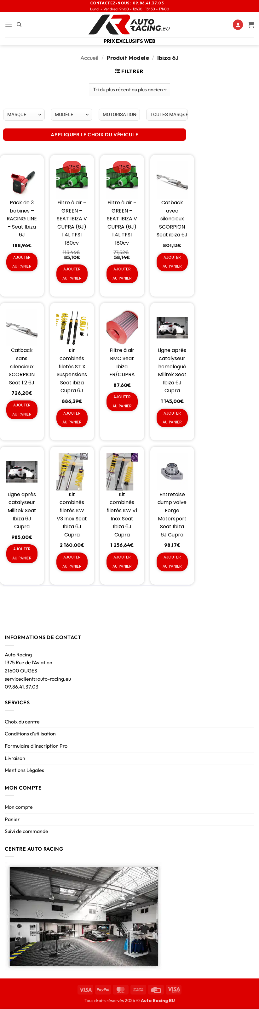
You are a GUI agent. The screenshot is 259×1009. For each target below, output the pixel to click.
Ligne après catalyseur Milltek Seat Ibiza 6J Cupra (22, 510)
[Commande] (129, 89)
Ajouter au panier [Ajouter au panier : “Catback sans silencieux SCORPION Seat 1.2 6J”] (22, 409)
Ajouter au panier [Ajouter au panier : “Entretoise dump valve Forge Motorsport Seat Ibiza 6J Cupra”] (172, 561)
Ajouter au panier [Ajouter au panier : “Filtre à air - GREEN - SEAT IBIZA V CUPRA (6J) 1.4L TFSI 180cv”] (72, 273)
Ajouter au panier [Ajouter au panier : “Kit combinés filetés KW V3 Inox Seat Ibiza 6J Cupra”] (72, 561)
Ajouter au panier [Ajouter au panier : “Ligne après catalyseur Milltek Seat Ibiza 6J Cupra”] (22, 553)
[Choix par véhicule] (24, 115)
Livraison (15, 758)
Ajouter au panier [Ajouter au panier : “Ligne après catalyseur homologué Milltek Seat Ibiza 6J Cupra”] (172, 418)
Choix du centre (22, 721)
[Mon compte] (238, 25)
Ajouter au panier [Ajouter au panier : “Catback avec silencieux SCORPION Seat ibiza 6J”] (172, 262)
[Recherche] (19, 25)
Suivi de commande (26, 831)
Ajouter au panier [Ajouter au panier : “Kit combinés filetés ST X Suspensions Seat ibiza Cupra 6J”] (72, 418)
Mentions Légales (24, 770)
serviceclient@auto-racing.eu (38, 679)
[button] (8, 24)
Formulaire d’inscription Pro (36, 746)
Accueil (89, 57)
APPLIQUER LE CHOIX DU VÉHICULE (94, 134)
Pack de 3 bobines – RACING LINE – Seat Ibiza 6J (22, 218)
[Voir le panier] (251, 24)
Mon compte (19, 807)
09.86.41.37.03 (21, 686)
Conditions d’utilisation (30, 733)
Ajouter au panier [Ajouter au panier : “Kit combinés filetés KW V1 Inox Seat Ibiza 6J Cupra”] (122, 561)
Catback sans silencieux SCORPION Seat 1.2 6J (22, 366)
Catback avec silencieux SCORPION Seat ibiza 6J (172, 218)
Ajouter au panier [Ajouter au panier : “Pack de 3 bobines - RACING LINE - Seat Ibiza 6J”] (22, 262)
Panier (12, 819)
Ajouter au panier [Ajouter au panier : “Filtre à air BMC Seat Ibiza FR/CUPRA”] (122, 401)
